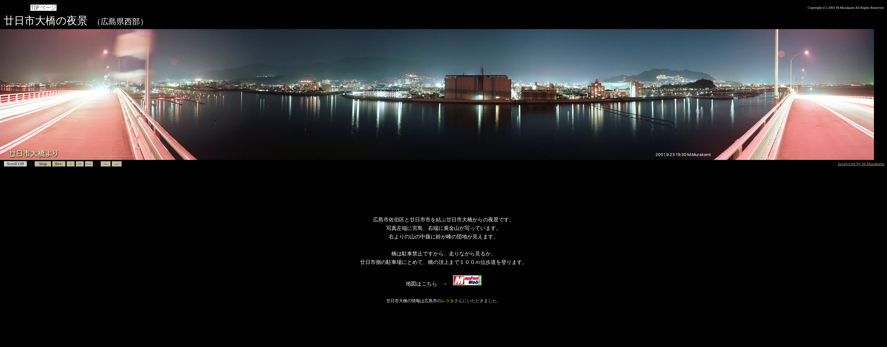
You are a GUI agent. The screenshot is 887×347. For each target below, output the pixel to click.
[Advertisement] (444, 191)
